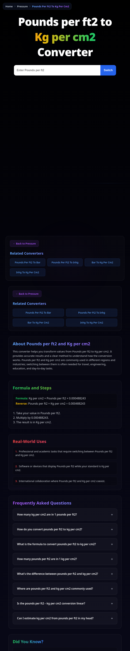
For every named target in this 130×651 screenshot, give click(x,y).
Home (9, 6)
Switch (108, 70)
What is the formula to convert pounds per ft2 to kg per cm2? (65, 544)
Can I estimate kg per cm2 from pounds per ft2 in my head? (65, 618)
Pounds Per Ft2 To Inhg (65, 262)
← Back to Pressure (24, 243)
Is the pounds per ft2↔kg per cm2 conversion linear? (65, 603)
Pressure (22, 6)
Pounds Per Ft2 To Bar (27, 262)
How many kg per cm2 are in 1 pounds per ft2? (65, 514)
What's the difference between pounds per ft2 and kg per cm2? (65, 573)
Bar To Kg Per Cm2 (102, 262)
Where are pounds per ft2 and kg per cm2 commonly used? (65, 588)
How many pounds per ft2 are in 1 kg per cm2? (65, 559)
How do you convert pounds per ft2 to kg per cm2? (65, 529)
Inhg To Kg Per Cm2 (27, 272)
